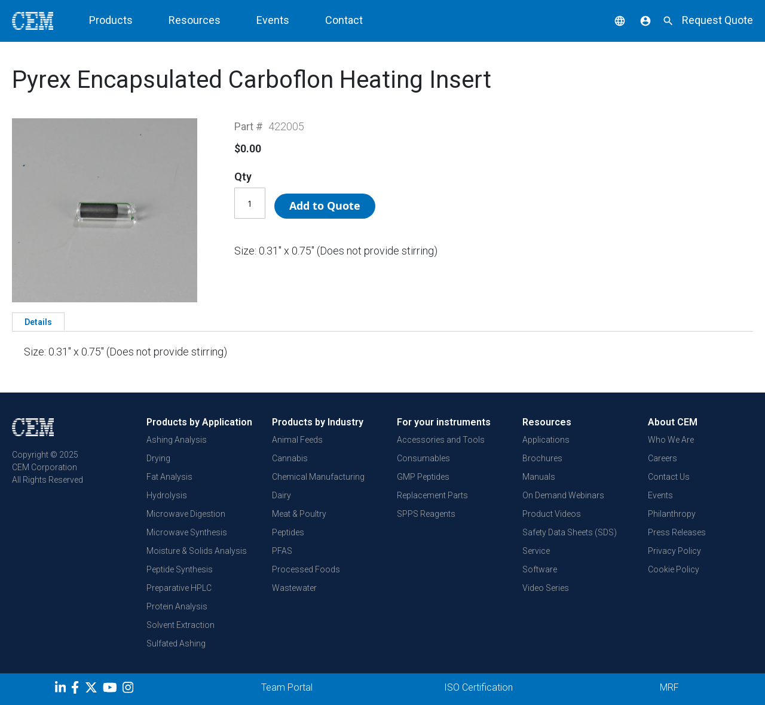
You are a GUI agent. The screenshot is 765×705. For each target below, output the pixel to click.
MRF (669, 687)
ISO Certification (478, 687)
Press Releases (677, 532)
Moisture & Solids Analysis (196, 551)
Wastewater (294, 588)
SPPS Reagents (426, 514)
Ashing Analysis (176, 440)
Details (38, 322)
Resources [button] (195, 20)
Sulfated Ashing (176, 643)
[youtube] (111, 689)
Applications (546, 440)
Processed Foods (306, 569)
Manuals (538, 477)
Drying (158, 458)
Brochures (542, 458)
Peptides (288, 532)
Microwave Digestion (185, 514)
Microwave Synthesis (186, 532)
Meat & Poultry (299, 514)
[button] (611, 20)
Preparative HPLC (179, 588)
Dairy (281, 495)
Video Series (545, 588)
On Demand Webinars (563, 495)
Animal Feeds (297, 440)
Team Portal (287, 687)
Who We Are (671, 440)
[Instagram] (129, 689)
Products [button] (111, 20)
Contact (344, 20)
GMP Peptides (423, 477)
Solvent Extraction (180, 625)
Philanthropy (672, 514)
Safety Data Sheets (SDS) (569, 532)
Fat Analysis (169, 477)
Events (272, 20)
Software (539, 569)
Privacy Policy (674, 551)
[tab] (38, 321)
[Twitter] (92, 689)
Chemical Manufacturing (318, 477)
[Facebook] (78, 689)
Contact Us (669, 477)
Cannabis (290, 458)
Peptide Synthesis (179, 569)
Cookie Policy (673, 569)
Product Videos (551, 514)
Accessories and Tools (441, 440)
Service (536, 551)
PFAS (282, 551)
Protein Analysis (176, 606)
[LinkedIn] (62, 689)
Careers (662, 458)
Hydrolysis (166, 495)
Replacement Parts (432, 495)
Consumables (423, 458)
